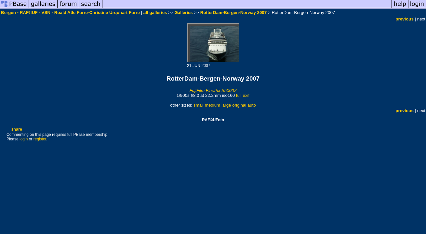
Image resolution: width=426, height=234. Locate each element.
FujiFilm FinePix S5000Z (212, 90)
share (16, 129)
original (239, 105)
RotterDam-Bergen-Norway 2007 (233, 12)
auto (251, 105)
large (226, 105)
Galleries (183, 12)
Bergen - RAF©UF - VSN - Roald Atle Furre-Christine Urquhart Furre (70, 12)
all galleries (155, 12)
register (39, 139)
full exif (242, 95)
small (198, 105)
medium (212, 105)
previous (404, 19)
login (24, 139)
